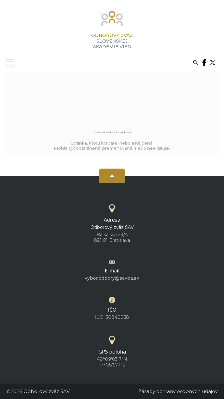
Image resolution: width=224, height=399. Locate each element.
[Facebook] (204, 62)
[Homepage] (112, 21)
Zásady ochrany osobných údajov (178, 391)
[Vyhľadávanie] (195, 62)
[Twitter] (212, 62)
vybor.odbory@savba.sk (112, 278)
